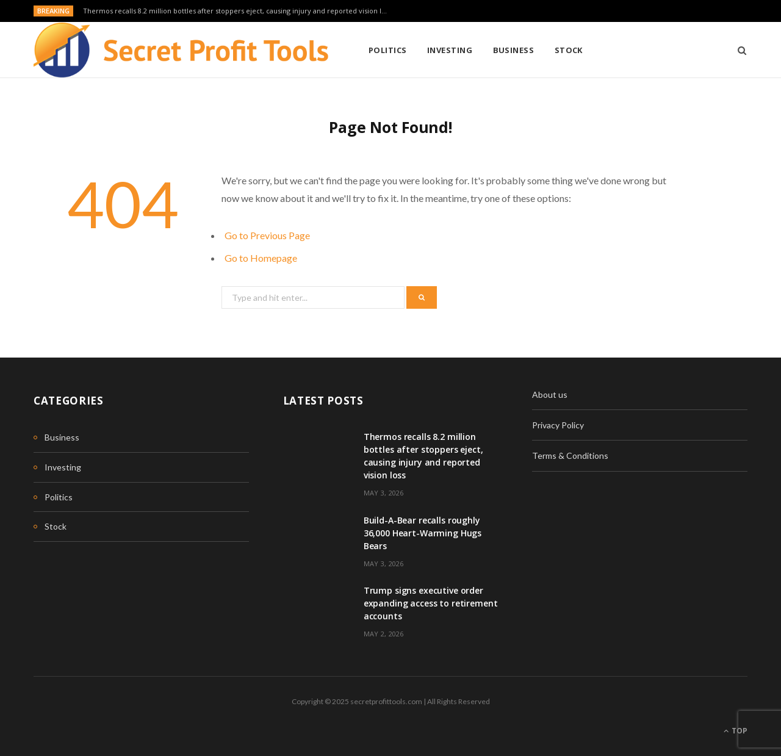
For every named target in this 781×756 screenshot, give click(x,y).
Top (735, 730)
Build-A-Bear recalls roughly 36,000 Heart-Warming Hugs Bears (423, 533)
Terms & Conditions (570, 455)
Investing (449, 50)
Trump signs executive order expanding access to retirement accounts (431, 603)
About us (549, 394)
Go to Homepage (261, 258)
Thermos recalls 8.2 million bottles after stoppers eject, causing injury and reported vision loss (237, 11)
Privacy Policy (558, 425)
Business (513, 50)
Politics (388, 50)
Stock (569, 50)
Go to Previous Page (267, 235)
